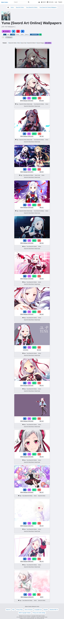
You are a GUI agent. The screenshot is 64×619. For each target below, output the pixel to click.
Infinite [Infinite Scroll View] (12, 34)
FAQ (13, 609)
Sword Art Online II (31, 43)
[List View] (8, 34)
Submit (43, 2)
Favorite (6, 31)
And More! (48, 43)
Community (50, 2)
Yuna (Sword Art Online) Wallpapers (47, 7)
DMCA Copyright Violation (25, 612)
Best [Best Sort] (22, 34)
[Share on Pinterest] (18, 31)
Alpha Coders (4, 2)
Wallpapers (9, 37)
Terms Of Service (29, 609)
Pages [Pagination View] (17, 34)
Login (56, 2)
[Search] (29, 2)
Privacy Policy (19, 609)
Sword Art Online (20, 7)
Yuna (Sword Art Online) (31, 7)
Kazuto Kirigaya (40, 43)
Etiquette (46, 609)
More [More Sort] (27, 34)
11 (34, 133)
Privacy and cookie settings (39, 612)
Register (60, 2)
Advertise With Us (54, 609)
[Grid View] (4, 34)
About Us (8, 609)
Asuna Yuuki (23, 43)
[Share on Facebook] (22, 31)
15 (34, 98)
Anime (12, 7)
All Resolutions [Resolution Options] (34, 34)
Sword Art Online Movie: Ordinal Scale (32, 106)
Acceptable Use (38, 609)
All (3, 37)
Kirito (18, 43)
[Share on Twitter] (13, 31)
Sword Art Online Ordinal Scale (25, 104)
